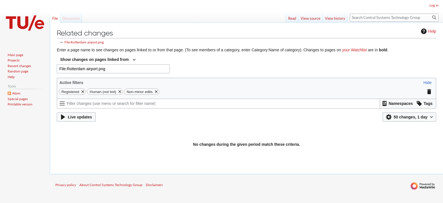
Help (428, 31)
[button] (428, 82)
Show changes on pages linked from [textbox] (94, 59)
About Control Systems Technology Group (110, 185)
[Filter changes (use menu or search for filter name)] (218, 104)
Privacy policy (65, 185)
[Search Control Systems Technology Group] (394, 18)
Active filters (71, 82)
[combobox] (98, 59)
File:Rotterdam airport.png (84, 42)
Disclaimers (154, 185)
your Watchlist (354, 50)
